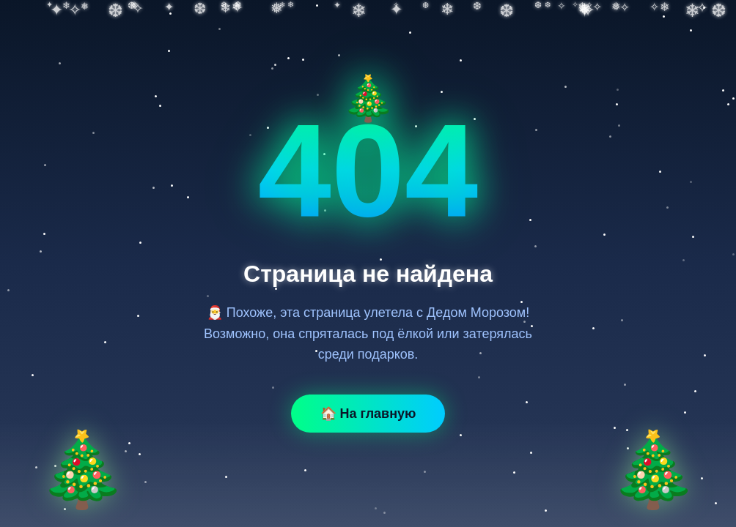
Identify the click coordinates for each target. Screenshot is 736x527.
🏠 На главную (368, 413)
